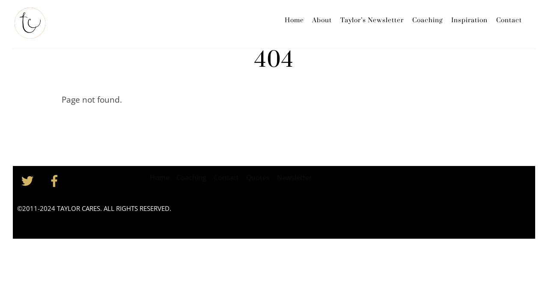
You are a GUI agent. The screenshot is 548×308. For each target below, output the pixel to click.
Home (294, 20)
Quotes (258, 177)
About (322, 20)
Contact (509, 20)
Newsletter (294, 177)
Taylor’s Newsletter (372, 20)
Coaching (427, 20)
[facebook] (56, 180)
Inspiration (469, 20)
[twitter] (29, 180)
